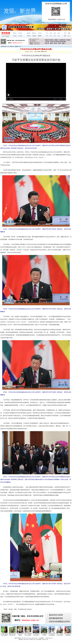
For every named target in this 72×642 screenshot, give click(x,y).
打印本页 (44, 51)
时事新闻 (16, 46)
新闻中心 (12, 46)
